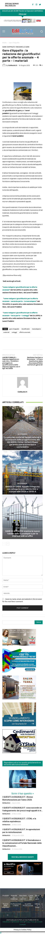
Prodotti (5, 895)
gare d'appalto (14, 329)
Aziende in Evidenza (14, 897)
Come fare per (30, 897)
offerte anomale (24, 332)
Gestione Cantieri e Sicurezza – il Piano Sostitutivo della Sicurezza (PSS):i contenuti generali (35, 361)
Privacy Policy (30, 922)
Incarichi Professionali (28, 905)
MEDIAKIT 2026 (18, 922)
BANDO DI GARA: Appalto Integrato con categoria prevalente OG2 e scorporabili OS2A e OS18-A (23, 489)
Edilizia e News (37, 905)
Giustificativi (26, 329)
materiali (6, 332)
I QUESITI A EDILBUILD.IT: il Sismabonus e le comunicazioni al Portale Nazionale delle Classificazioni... (22, 843)
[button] (41, 31)
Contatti (39, 922)
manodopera (36, 329)
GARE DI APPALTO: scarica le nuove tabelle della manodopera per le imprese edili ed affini (22, 533)
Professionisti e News (15, 905)
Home (4, 43)
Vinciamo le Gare (22, 47)
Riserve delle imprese (5, 905)
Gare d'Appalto (14, 43)
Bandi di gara (37, 897)
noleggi (14, 332)
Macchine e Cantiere (23, 897)
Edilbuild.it (12, 65)
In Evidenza (22, 434)
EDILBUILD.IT (7, 922)
